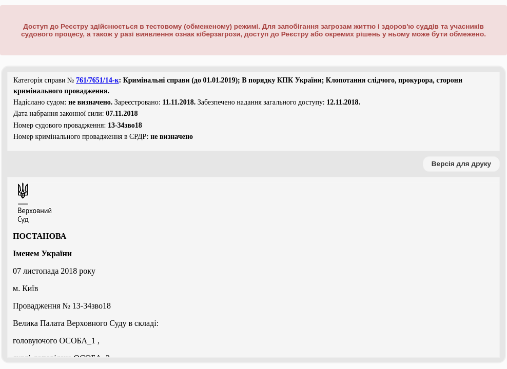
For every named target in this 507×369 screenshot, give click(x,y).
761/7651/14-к (97, 80)
